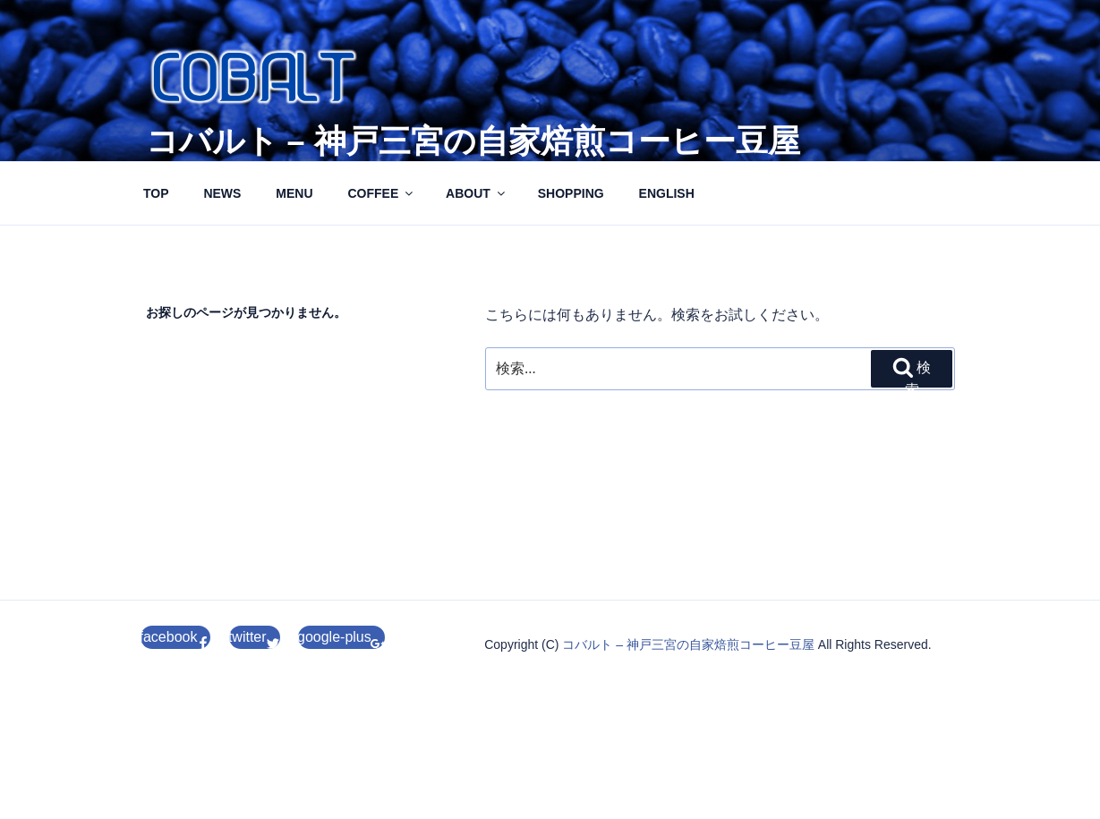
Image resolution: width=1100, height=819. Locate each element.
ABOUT (476, 193)
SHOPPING (571, 193)
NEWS (222, 193)
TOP (156, 193)
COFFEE (381, 193)
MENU (294, 193)
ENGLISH (667, 193)
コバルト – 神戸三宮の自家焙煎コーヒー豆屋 (473, 141)
